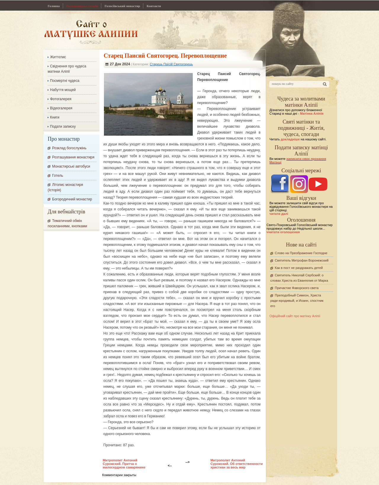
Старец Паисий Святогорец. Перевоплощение (165, 55)
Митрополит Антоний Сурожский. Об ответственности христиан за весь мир (237, 463)
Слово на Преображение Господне (301, 253)
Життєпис (58, 57)
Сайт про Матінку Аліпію (91, 31)
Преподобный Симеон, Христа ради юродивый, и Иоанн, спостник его (296, 300)
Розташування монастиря (73, 157)
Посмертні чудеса (64, 81)
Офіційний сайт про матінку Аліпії (294, 316)
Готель (57, 175)
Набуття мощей (63, 90)
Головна (54, 6)
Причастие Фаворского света (297, 288)
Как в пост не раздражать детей (299, 268)
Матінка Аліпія (311, 113)
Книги (54, 117)
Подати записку (63, 126)
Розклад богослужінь (69, 148)
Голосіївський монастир (122, 6)
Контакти (154, 6)
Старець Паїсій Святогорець (171, 64)
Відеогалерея (61, 108)
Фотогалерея (60, 99)
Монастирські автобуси (71, 166)
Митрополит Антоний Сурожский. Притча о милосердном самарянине (124, 463)
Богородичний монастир (72, 199)
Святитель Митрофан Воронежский (301, 260)
